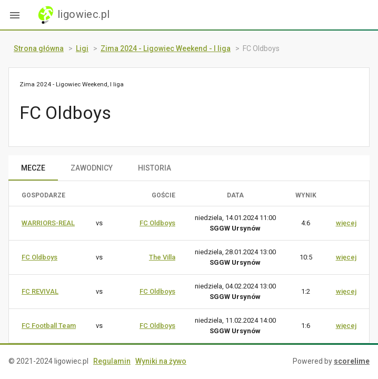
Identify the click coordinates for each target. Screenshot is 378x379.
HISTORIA (154, 168)
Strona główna (39, 48)
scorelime (352, 361)
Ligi (82, 48)
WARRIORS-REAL (48, 223)
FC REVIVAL (40, 291)
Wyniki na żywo (160, 361)
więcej (346, 223)
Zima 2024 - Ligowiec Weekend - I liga (166, 48)
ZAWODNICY (91, 168)
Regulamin (112, 361)
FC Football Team (49, 326)
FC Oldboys (157, 223)
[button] (14, 14)
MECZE (33, 168)
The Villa (162, 257)
